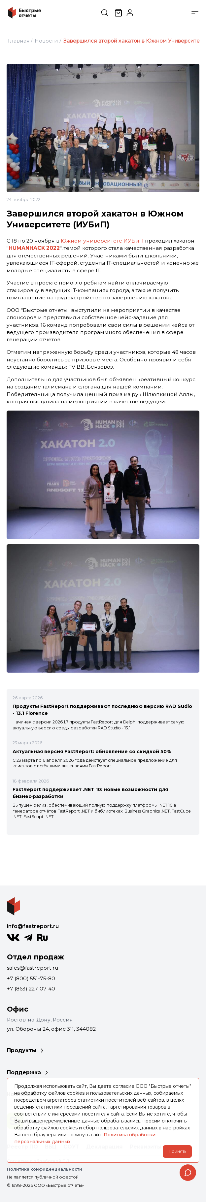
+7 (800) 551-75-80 (31, 978)
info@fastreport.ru (33, 926)
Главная (19, 41)
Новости (46, 41)
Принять (177, 1151)
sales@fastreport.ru (32, 968)
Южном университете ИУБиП (102, 241)
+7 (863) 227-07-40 (31, 988)
